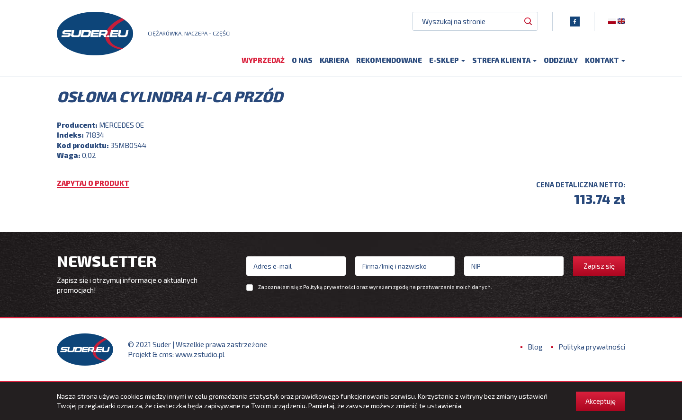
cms (165, 354)
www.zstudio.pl (199, 354)
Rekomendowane (389, 60)
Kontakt (605, 60)
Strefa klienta (504, 60)
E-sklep (447, 60)
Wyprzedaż (263, 60)
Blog (535, 346)
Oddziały (561, 60)
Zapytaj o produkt (93, 183)
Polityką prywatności (329, 287)
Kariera (334, 60)
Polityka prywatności (591, 346)
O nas (302, 60)
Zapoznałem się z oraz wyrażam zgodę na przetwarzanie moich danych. (375, 287)
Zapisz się (599, 266)
